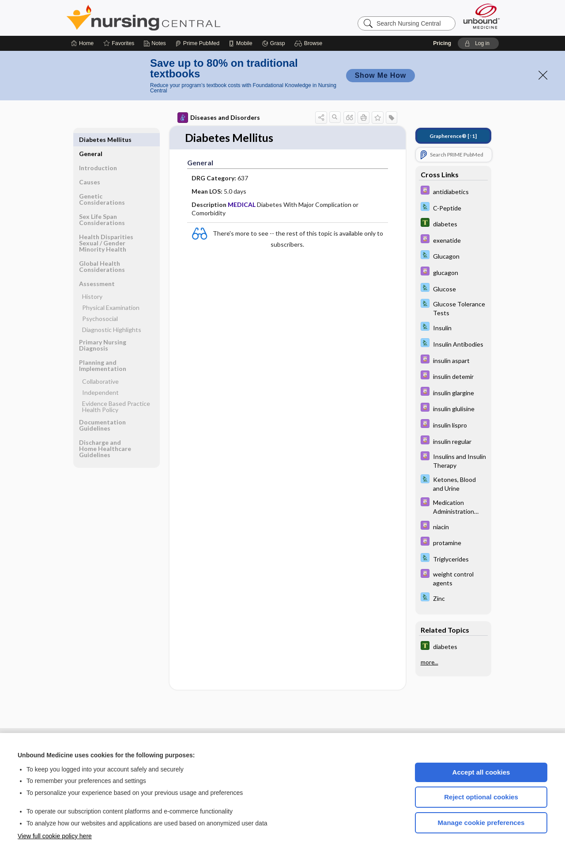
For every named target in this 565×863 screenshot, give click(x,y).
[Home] (82, 43)
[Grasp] (273, 43)
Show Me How (380, 75)
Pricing (442, 43)
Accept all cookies (481, 772)
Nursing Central (176, 17)
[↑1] (453, 136)
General (90, 139)
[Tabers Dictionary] (453, 223)
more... (429, 662)
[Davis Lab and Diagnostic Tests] (453, 207)
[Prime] (197, 43)
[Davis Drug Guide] (453, 191)
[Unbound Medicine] (481, 16)
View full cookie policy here (55, 836)
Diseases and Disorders (218, 117)
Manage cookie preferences (481, 822)
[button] (309, 43)
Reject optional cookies (481, 797)
